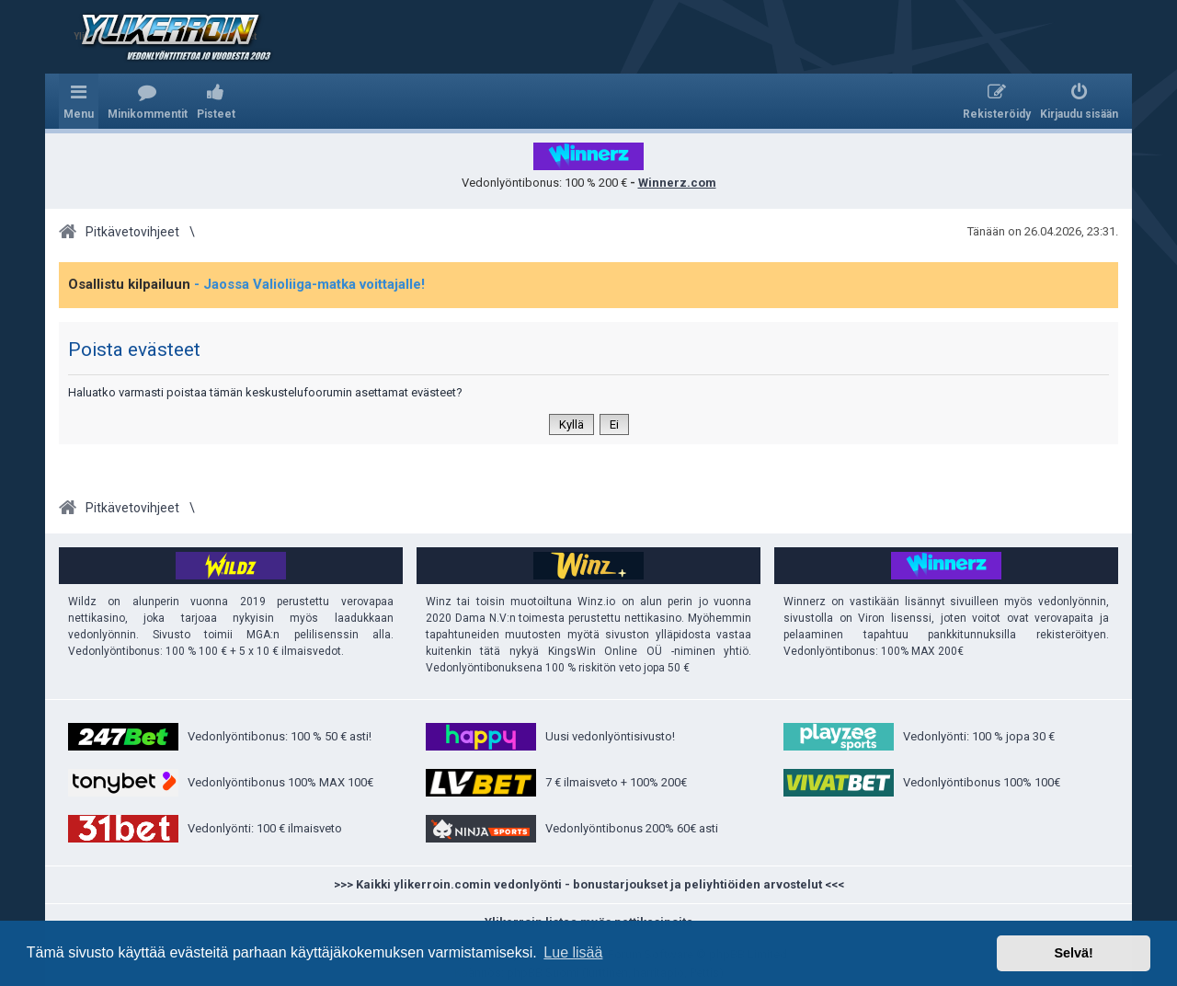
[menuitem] (148, 101)
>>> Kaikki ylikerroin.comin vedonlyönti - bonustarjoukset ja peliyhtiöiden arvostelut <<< (589, 884)
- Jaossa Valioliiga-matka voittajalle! (309, 284)
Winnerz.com (677, 182)
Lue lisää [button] (572, 952)
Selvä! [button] (1073, 953)
